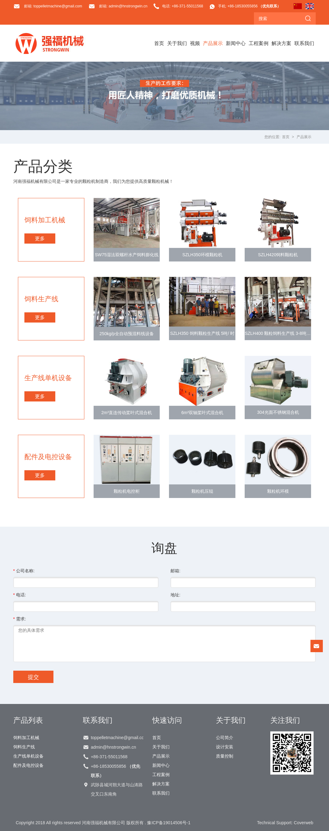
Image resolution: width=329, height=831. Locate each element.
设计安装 (224, 746)
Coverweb (303, 822)
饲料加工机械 (26, 737)
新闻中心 (236, 43)
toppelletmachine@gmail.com (117, 737)
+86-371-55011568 (109, 756)
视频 (195, 43)
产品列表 (28, 720)
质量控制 (224, 756)
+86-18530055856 (115, 771)
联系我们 (304, 43)
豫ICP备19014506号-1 (168, 822)
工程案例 (258, 43)
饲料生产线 (24, 746)
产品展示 (213, 43)
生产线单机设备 (28, 756)
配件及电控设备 (28, 765)
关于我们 (177, 43)
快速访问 (167, 720)
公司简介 (224, 737)
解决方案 (281, 43)
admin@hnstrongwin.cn (113, 747)
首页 (159, 43)
